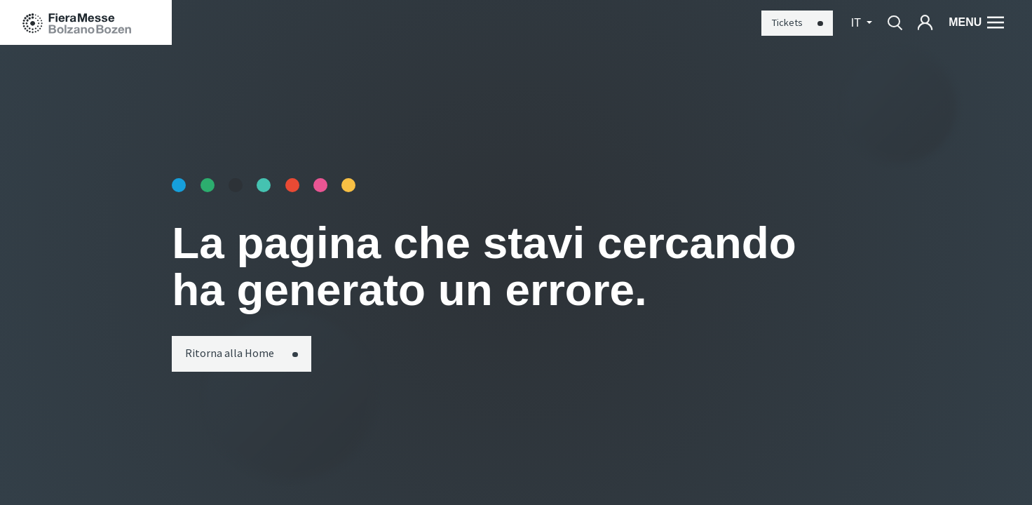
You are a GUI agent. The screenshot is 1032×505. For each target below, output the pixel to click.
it (857, 23)
